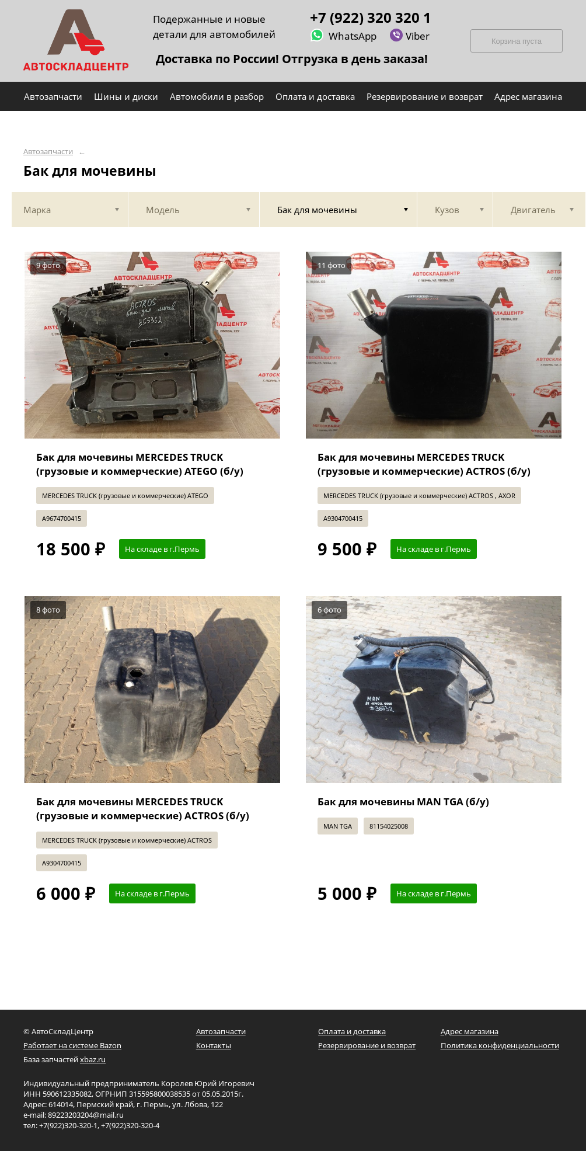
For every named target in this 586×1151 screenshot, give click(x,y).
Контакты (213, 1045)
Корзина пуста (516, 41)
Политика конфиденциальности (500, 1045)
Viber (409, 35)
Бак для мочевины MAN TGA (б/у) (403, 801)
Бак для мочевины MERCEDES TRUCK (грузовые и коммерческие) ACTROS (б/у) (424, 464)
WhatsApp (343, 35)
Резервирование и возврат (367, 1045)
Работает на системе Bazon (72, 1045)
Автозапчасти (48, 151)
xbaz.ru (93, 1059)
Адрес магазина (469, 1031)
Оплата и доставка (352, 1031)
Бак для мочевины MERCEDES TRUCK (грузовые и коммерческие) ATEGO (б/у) (139, 464)
